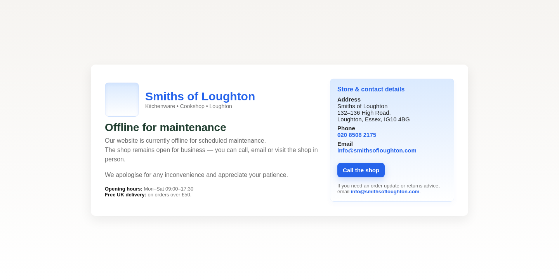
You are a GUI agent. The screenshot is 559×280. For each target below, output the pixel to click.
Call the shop (361, 170)
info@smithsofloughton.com (377, 150)
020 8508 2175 (356, 134)
